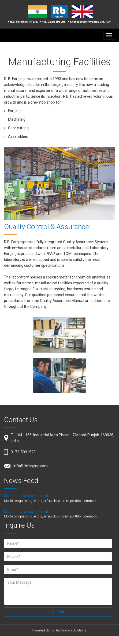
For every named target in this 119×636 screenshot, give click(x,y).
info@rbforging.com (30, 466)
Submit (58, 612)
